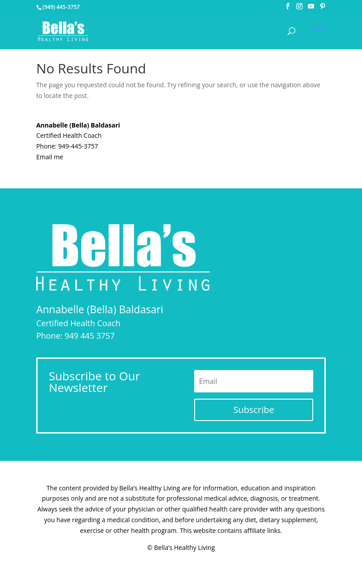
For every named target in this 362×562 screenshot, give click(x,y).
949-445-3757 (78, 146)
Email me (49, 157)
